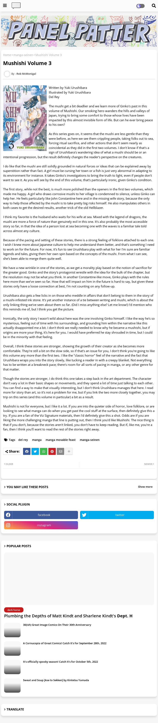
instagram (44, 525)
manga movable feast (61, 440)
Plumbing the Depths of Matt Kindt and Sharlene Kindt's (68, 616)
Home (7, 55)
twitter (119, 515)
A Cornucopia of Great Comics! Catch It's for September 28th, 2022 (64, 643)
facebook (44, 515)
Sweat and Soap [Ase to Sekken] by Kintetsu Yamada (56, 680)
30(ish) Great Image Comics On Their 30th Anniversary (57, 625)
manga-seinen (23, 55)
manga (37, 440)
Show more (145, 486)
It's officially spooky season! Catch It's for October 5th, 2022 (60, 662)
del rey (23, 440)
